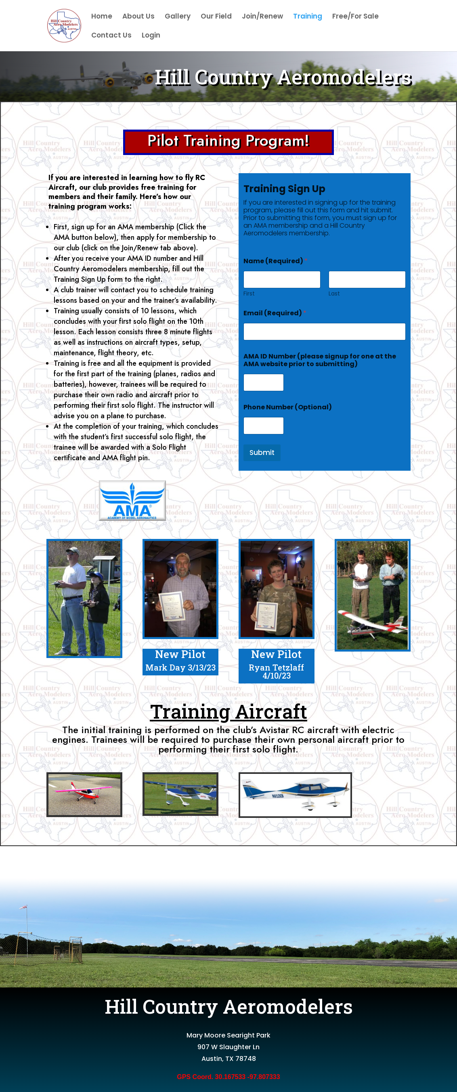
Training (307, 17)
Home (101, 17)
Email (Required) (274, 313)
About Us (138, 17)
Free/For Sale (355, 17)
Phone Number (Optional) (287, 407)
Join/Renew (262, 17)
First (249, 293)
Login (151, 36)
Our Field (216, 17)
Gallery (178, 17)
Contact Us (111, 36)
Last (334, 293)
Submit (262, 452)
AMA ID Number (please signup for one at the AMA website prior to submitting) (319, 360)
